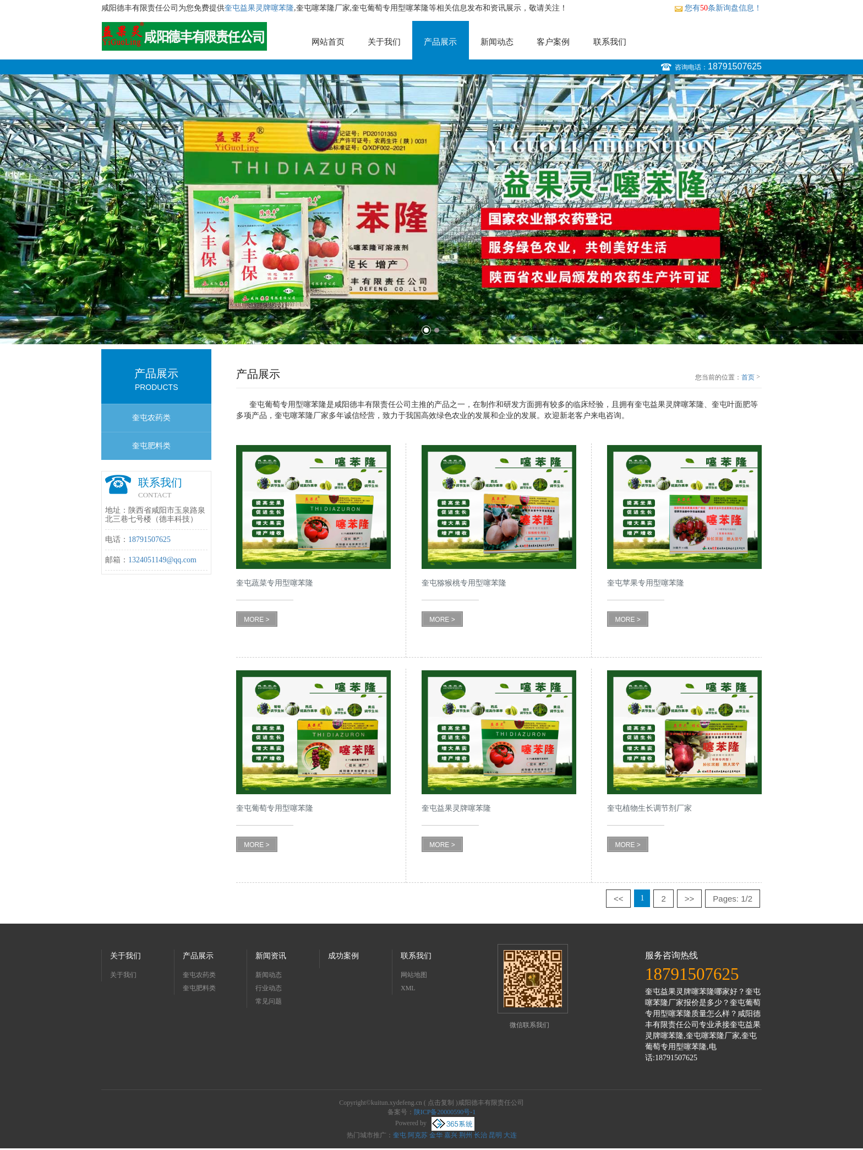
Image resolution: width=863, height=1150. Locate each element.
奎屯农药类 (151, 418)
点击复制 (441, 1102)
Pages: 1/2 (732, 898)
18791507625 (735, 66)
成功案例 (343, 956)
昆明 (495, 1135)
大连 (510, 1135)
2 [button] (436, 330)
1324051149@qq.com (162, 560)
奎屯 (399, 1135)
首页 (748, 377)
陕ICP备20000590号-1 (445, 1112)
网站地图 (414, 975)
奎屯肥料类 (151, 446)
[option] (431, 209)
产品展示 (440, 41)
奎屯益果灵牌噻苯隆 (259, 8)
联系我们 (609, 41)
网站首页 (328, 41)
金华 (436, 1135)
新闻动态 (497, 41)
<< (619, 898)
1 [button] (426, 330)
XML (408, 988)
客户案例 (553, 41)
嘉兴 (450, 1135)
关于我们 (384, 41)
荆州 (465, 1135)
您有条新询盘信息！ (718, 8)
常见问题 (268, 1001)
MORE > (256, 619)
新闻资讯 (270, 956)
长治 (480, 1135)
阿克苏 (418, 1135)
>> (690, 898)
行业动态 (268, 988)
